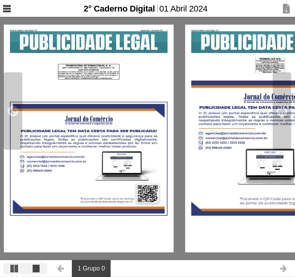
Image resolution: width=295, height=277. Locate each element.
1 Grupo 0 (91, 268)
